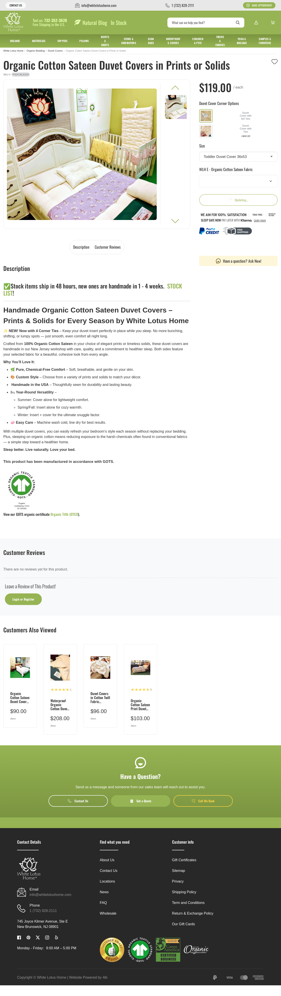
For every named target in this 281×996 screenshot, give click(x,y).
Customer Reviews (108, 247)
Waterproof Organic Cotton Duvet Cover (59, 705)
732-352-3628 (55, 20)
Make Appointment (259, 5)
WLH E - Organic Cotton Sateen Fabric (226, 169)
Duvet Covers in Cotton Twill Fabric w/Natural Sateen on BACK (100, 698)
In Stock (118, 22)
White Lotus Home (13, 50)
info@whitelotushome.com (50, 895)
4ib (105, 977)
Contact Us (16, 5)
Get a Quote (140, 800)
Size (202, 145)
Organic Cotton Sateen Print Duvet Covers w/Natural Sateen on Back (140, 705)
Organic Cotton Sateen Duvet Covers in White (20, 698)
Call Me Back (203, 800)
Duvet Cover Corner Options (219, 103)
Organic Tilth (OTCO (64, 514)
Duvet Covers (55, 50)
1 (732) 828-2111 (43, 911)
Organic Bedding (35, 50)
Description (81, 247)
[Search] (205, 23)
